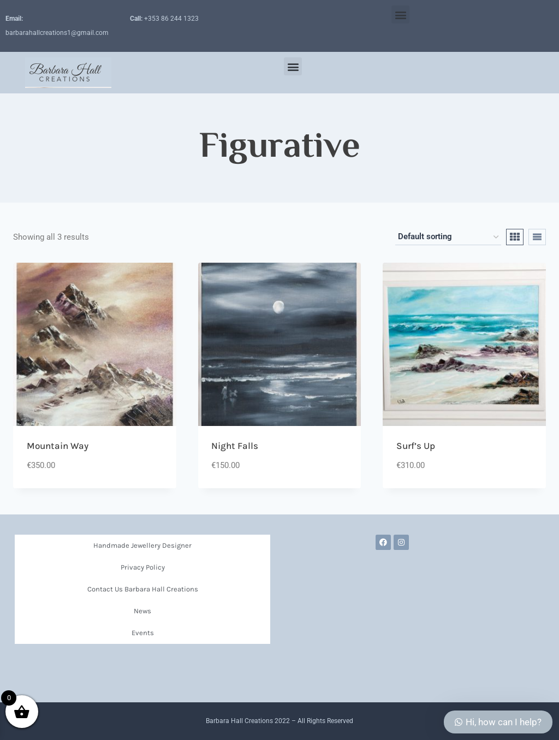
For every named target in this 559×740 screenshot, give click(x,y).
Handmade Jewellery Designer (142, 545)
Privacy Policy (143, 567)
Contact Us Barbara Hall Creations (142, 589)
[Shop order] (448, 237)
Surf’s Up (415, 445)
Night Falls (234, 445)
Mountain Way (57, 445)
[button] (400, 14)
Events (143, 633)
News (142, 611)
